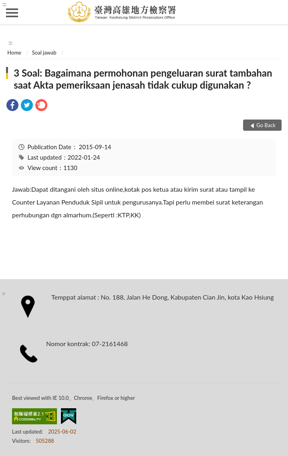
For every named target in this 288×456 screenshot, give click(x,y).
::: (4, 4)
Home (14, 52)
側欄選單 (12, 12)
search (276, 12)
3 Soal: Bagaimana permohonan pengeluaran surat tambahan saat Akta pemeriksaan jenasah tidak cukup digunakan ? (143, 79)
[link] (12, 106)
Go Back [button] (266, 125)
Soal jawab (44, 52)
